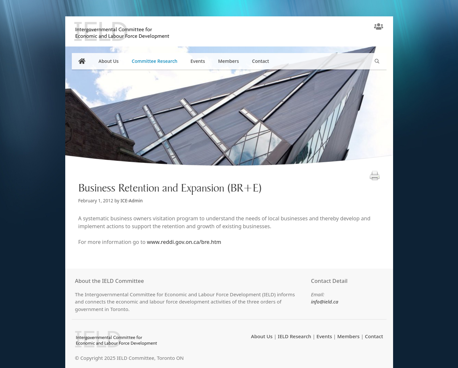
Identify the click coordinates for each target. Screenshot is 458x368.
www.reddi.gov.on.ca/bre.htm (184, 242)
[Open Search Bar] (377, 61)
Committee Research (154, 61)
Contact (260, 61)
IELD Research (294, 336)
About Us (109, 61)
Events (197, 61)
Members (228, 61)
